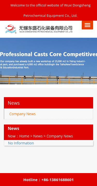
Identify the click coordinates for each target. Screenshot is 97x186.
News (38, 136)
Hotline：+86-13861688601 (48, 179)
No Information (21, 143)
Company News (22, 113)
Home (24, 136)
